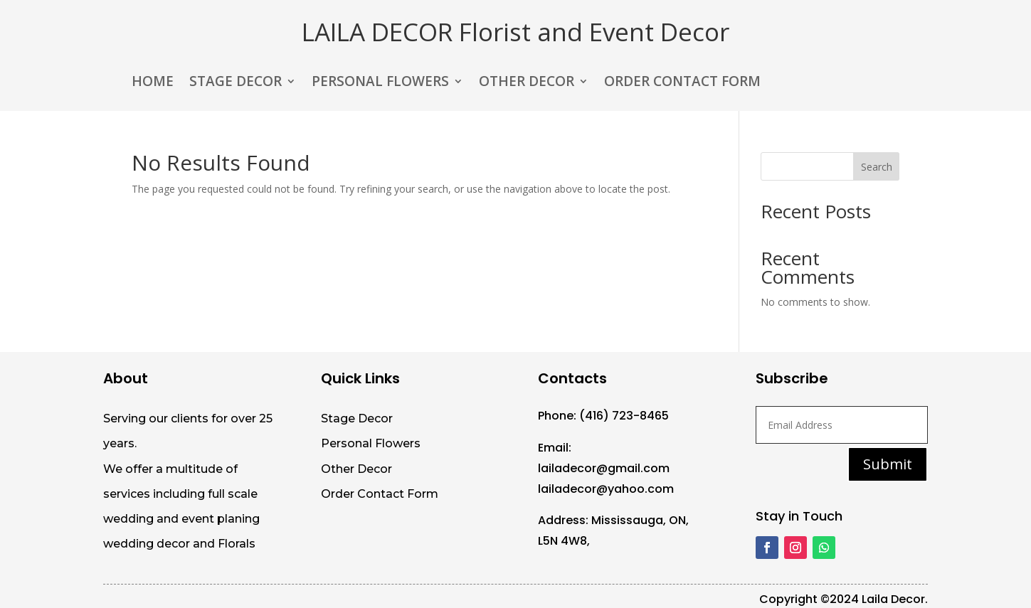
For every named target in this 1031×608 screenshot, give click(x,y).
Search (876, 167)
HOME (153, 83)
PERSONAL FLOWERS (380, 83)
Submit (887, 464)
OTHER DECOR (526, 83)
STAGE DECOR (235, 83)
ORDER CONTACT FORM (682, 83)
